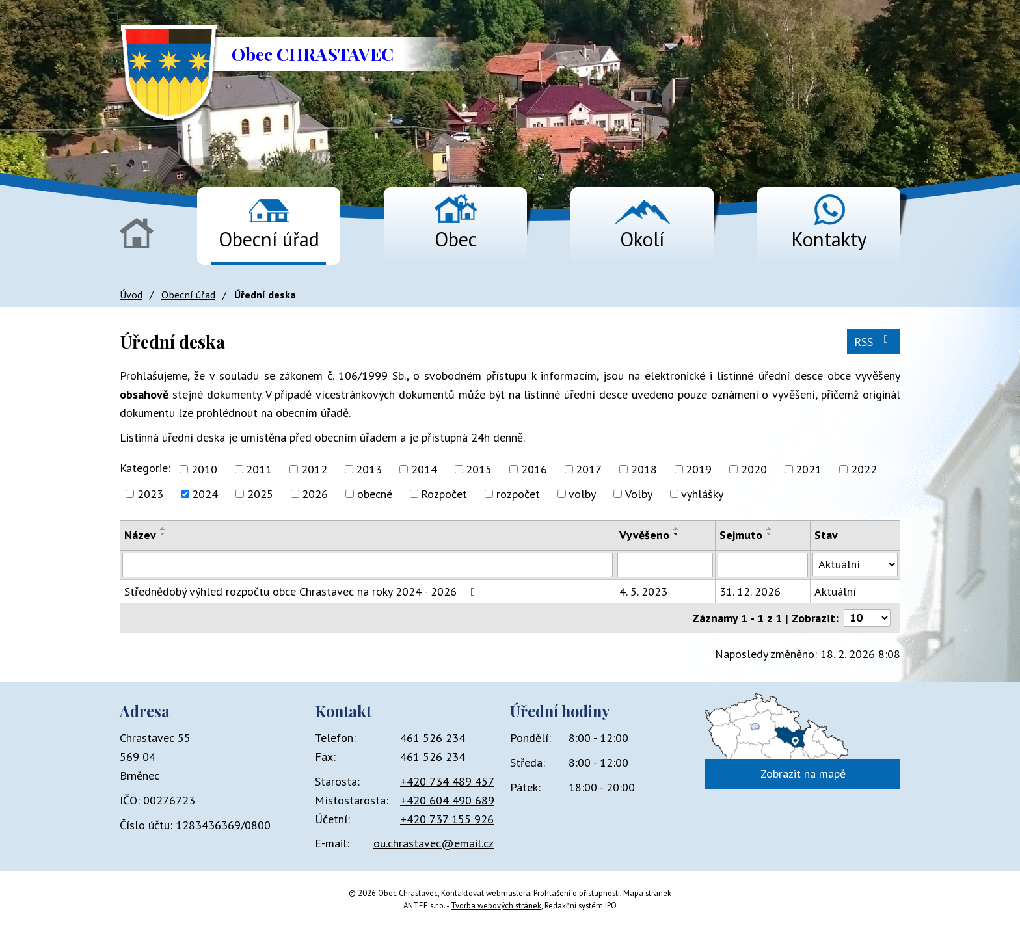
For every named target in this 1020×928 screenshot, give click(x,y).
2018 (644, 469)
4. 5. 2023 (643, 591)
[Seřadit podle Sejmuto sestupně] (769, 534)
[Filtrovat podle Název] (367, 565)
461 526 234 (432, 737)
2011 (259, 469)
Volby (638, 493)
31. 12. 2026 (750, 591)
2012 (314, 469)
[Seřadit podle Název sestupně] (163, 534)
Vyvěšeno (644, 534)
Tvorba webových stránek (496, 905)
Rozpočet (444, 493)
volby (582, 493)
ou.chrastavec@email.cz (433, 843)
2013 (369, 469)
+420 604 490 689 (447, 800)
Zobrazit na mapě (803, 773)
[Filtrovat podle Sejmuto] (762, 565)
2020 (754, 469)
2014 (424, 469)
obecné (374, 493)
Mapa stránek (647, 893)
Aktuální (835, 591)
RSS (874, 341)
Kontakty (828, 239)
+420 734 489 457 (447, 781)
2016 (534, 469)
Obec (456, 239)
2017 (589, 469)
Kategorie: (145, 467)
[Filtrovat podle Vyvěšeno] (665, 565)
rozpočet (518, 493)
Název (140, 534)
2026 (315, 493)
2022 (864, 469)
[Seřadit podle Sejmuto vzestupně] (769, 528)
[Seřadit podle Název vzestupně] (163, 528)
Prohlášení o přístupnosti (576, 893)
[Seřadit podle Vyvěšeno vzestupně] (676, 528)
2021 (809, 469)
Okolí (642, 239)
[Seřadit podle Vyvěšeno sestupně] (676, 534)
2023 (150, 493)
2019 (699, 469)
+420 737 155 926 (447, 819)
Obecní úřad (269, 239)
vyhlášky (702, 493)
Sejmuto (740, 534)
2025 (260, 493)
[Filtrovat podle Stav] (855, 564)
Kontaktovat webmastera (485, 893)
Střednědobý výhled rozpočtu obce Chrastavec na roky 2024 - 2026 (302, 591)
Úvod (137, 233)
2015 (479, 469)
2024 (205, 493)
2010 (204, 469)
